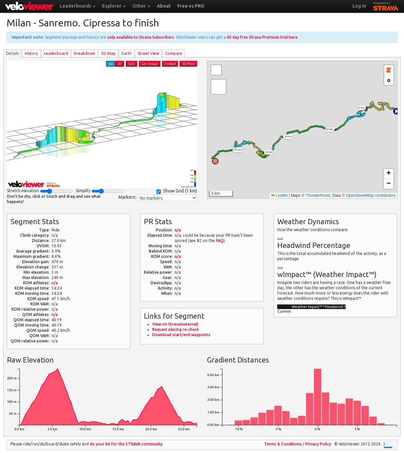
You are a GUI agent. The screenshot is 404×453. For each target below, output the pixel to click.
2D (119, 64)
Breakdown (84, 53)
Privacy (318, 444)
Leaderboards (77, 6)
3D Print (188, 64)
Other (141, 6)
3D (110, 64)
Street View (148, 53)
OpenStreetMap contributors (371, 195)
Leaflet (279, 195)
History (31, 53)
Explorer (114, 6)
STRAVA (386, 5)
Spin (131, 64)
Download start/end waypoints (181, 334)
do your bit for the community (126, 444)
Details (12, 53)
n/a (54, 283)
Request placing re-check (175, 329)
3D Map (108, 53)
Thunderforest (318, 195)
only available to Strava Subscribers (140, 37)
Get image (149, 64)
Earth (126, 53)
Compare (173, 53)
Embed (170, 64)
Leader (56, 53)
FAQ (219, 240)
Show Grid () (176, 191)
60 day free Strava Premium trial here (262, 37)
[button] (396, 111)
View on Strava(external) (175, 324)
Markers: (127, 197)
